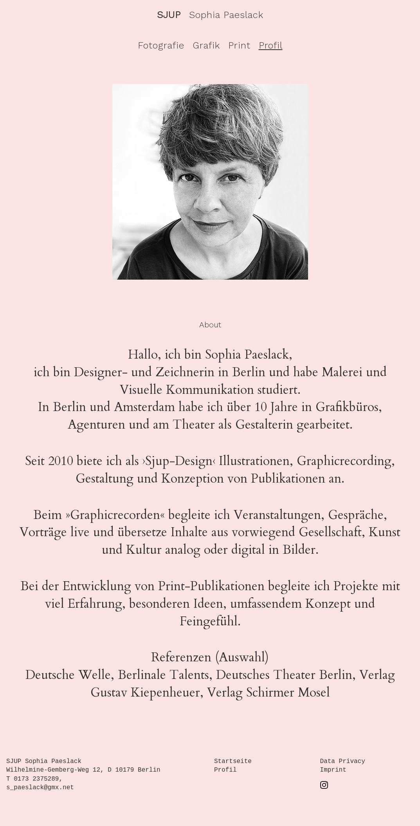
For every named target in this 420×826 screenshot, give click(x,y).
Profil (271, 45)
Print (239, 45)
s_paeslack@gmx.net (40, 787)
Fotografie (161, 45)
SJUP (169, 14)
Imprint (333, 770)
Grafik (206, 45)
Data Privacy (342, 761)
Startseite (233, 761)
